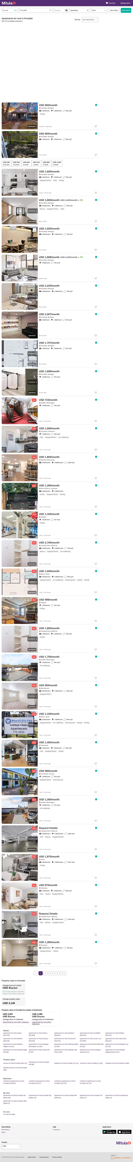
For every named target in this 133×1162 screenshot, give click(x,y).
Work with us (6, 1129)
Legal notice (32, 1157)
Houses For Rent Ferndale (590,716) (15, 1063)
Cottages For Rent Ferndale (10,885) (117, 1063)
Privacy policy (57, 1157)
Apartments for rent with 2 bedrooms (41, 1023)
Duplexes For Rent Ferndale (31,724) (66, 1063)
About (3, 1132)
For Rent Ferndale (9, 1114)
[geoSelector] (11, 1146)
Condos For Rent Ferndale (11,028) (91, 1063)
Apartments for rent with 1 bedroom (16, 1022)
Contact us (56, 1129)
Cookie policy (44, 1157)
